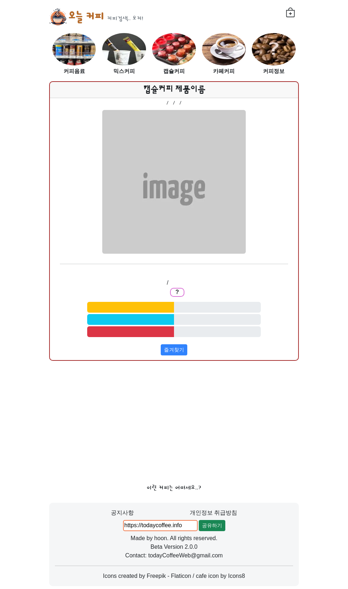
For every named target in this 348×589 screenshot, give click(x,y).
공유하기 (212, 525)
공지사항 (122, 513)
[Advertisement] (174, 419)
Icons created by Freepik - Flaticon (147, 576)
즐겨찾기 (174, 350)
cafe (201, 576)
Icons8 (236, 576)
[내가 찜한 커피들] (290, 12)
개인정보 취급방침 (213, 513)
